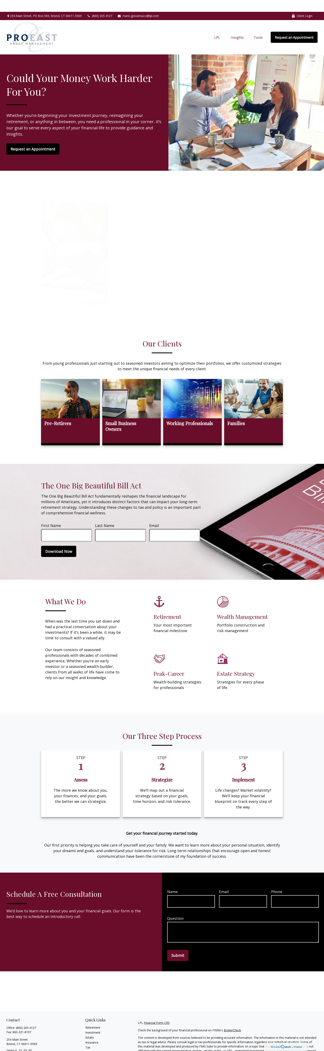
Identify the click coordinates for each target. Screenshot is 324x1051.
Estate (89, 1026)
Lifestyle (90, 1045)
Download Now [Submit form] (58, 539)
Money (90, 1041)
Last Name (104, 513)
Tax (87, 1036)
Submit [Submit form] (177, 943)
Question (175, 906)
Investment (92, 1021)
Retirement (92, 1016)
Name (172, 879)
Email (154, 513)
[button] (217, 25)
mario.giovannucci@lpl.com (138, 4)
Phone (276, 879)
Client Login (302, 4)
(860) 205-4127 (99, 4)
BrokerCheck (232, 1018)
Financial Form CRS (157, 1011)
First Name (51, 513)
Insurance (91, 1031)
